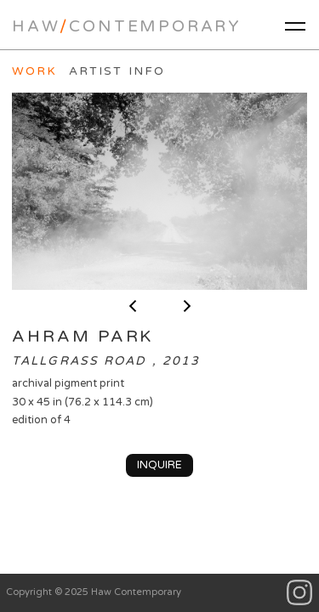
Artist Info (117, 71)
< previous (132, 306)
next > (187, 306)
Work (34, 71)
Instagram (300, 593)
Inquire (159, 465)
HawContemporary (127, 26)
